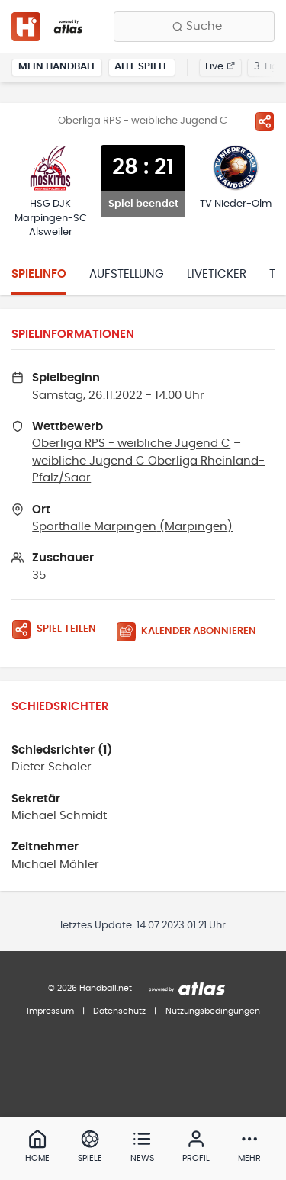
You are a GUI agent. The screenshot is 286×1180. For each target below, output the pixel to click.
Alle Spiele (141, 67)
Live (220, 67)
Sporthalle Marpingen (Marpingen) (132, 526)
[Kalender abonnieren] (192, 632)
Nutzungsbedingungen (212, 1011)
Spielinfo (38, 274)
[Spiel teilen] (264, 121)
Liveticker (216, 274)
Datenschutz (119, 1011)
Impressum (50, 1011)
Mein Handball (57, 67)
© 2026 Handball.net (90, 988)
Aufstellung (126, 274)
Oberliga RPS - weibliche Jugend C (131, 443)
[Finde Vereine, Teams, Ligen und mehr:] (194, 26)
